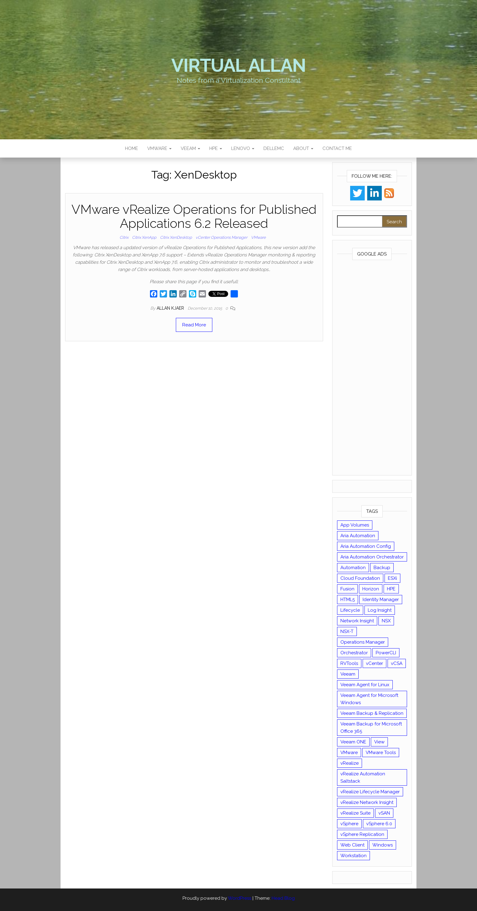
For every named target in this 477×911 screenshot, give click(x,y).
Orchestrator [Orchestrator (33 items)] (354, 652)
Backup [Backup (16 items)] (382, 567)
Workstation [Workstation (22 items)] (353, 855)
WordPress (239, 898)
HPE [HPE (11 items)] (391, 589)
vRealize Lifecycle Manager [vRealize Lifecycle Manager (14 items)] (370, 792)
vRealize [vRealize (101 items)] (349, 763)
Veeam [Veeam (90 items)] (347, 674)
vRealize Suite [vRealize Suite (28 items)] (355, 813)
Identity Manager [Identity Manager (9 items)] (381, 599)
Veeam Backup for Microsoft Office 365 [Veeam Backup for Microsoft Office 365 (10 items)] (371, 727)
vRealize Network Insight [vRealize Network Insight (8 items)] (366, 802)
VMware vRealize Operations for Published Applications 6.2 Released (193, 216)
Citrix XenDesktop (176, 237)
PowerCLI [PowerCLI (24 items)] (386, 652)
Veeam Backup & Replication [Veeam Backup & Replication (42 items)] (371, 713)
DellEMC (273, 148)
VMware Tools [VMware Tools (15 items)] (381, 752)
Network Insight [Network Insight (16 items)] (357, 621)
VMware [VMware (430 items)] (349, 752)
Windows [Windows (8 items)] (382, 845)
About (303, 148)
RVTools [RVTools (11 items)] (349, 663)
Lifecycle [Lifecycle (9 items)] (350, 610)
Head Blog (283, 898)
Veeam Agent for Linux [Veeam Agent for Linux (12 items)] (364, 684)
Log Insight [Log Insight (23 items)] (380, 610)
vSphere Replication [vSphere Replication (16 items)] (362, 834)
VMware (159, 148)
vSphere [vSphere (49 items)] (349, 823)
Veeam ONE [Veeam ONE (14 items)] (353, 742)
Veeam (190, 148)
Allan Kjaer (171, 308)
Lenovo (242, 148)
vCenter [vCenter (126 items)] (374, 663)
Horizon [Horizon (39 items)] (370, 589)
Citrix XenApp (144, 237)
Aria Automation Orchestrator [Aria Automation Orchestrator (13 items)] (372, 557)
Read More (194, 325)
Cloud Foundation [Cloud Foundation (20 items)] (360, 578)
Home (131, 148)
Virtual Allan (238, 65)
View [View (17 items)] (379, 742)
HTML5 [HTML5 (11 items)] (347, 599)
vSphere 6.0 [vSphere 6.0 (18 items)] (379, 823)
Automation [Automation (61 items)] (353, 567)
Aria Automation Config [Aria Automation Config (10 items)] (365, 546)
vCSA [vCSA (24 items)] (396, 663)
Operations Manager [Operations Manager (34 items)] (362, 642)
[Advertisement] (372, 369)
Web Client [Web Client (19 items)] (352, 845)
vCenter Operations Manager (221, 237)
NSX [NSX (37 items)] (386, 621)
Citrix (124, 237)
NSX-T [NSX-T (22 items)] (346, 631)
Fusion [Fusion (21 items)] (347, 589)
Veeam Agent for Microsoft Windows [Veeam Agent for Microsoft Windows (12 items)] (369, 699)
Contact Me (337, 148)
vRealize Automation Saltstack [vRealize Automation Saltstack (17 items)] (362, 777)
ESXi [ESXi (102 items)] (392, 578)
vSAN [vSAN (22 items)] (384, 813)
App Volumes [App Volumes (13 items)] (354, 525)
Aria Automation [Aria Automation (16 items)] (357, 535)
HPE (215, 148)
